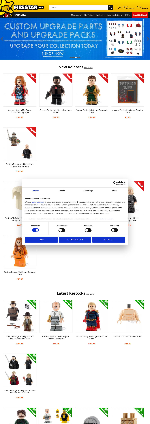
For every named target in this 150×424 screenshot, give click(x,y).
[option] (75, 39)
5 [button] (78, 57)
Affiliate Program (45, 399)
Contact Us (43, 370)
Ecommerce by (139, 421)
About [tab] (114, 191)
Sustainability (8, 401)
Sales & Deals (140, 15)
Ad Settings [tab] (88, 191)
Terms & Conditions (10, 390)
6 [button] (79, 57)
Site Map (6, 404)
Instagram (93, 379)
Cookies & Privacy (9, 394)
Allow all (109, 240)
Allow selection (75, 240)
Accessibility (7, 397)
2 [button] (72, 57)
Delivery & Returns (10, 387)
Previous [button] (2, 39)
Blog (4, 384)
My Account (76, 15)
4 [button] (76, 57)
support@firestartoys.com (49, 382)
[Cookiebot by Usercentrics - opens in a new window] (115, 183)
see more (88, 67)
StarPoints (88, 15)
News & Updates (9, 380)
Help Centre (43, 374)
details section (106, 219)
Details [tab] (62, 191)
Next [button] (148, 39)
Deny (41, 240)
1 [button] (70, 57)
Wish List (100, 15)
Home (4, 370)
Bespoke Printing (114, 15)
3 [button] (74, 57)
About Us (6, 377)
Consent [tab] (35, 191)
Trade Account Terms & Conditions (53, 396)
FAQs (127, 15)
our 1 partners (38, 202)
